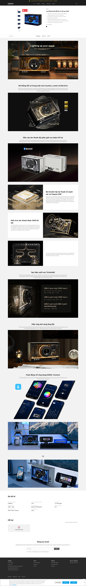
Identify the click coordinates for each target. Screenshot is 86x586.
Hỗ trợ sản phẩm (37, 562)
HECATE (23, 576)
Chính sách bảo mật (45, 551)
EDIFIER (9, 576)
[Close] (84, 582)
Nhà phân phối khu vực (74, 562)
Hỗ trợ (53, 3)
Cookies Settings (58, 582)
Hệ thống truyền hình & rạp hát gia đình (15, 566)
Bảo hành (35, 564)
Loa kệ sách (10, 564)
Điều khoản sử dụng (36, 551)
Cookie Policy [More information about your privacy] (14, 584)
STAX (19, 576)
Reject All (65, 582)
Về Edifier (53, 566)
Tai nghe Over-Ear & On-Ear (13, 569)
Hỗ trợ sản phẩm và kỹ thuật (71, 522)
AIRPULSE (15, 576)
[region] (43, 582)
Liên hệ (35, 566)
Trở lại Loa (11, 36)
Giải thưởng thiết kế (55, 562)
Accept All (73, 582)
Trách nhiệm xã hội (54, 564)
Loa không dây (10, 562)
